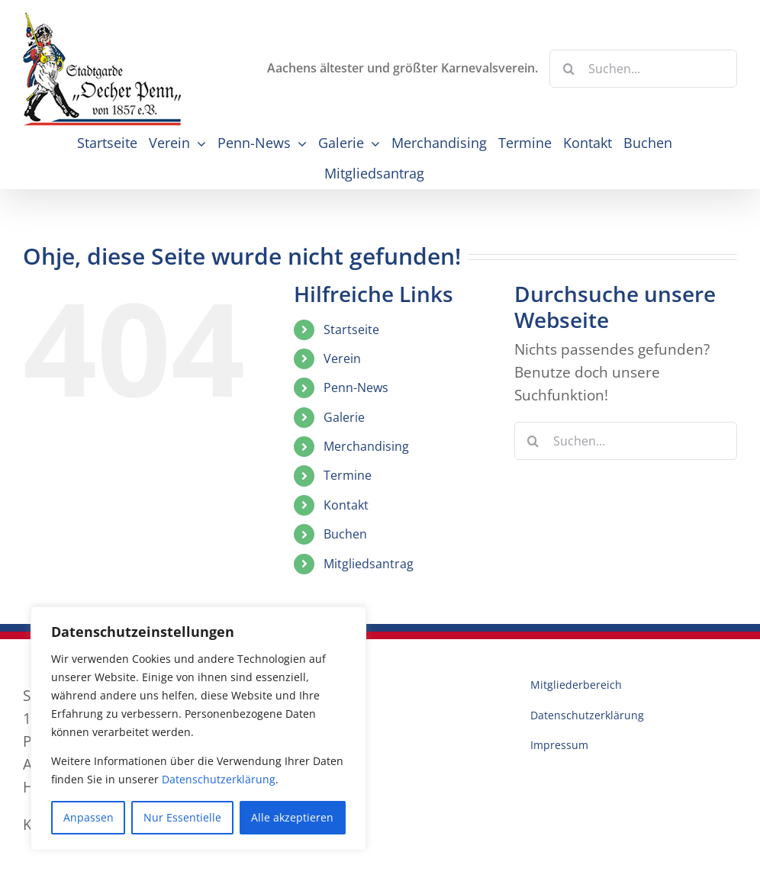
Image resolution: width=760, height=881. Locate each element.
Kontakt (346, 505)
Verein (342, 358)
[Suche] (568, 69)
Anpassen (88, 817)
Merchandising (366, 446)
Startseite (351, 329)
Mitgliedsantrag (369, 563)
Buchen (345, 534)
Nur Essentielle (182, 817)
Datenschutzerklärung (218, 779)
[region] (198, 728)
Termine (348, 475)
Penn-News (356, 387)
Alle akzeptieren (292, 817)
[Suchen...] (643, 69)
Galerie (344, 417)
